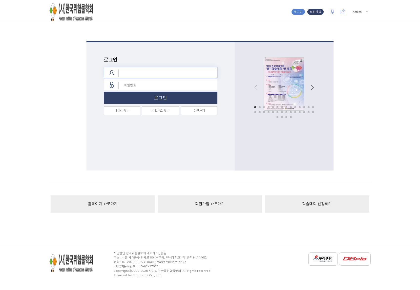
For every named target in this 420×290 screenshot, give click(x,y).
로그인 (298, 12)
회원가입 (315, 12)
